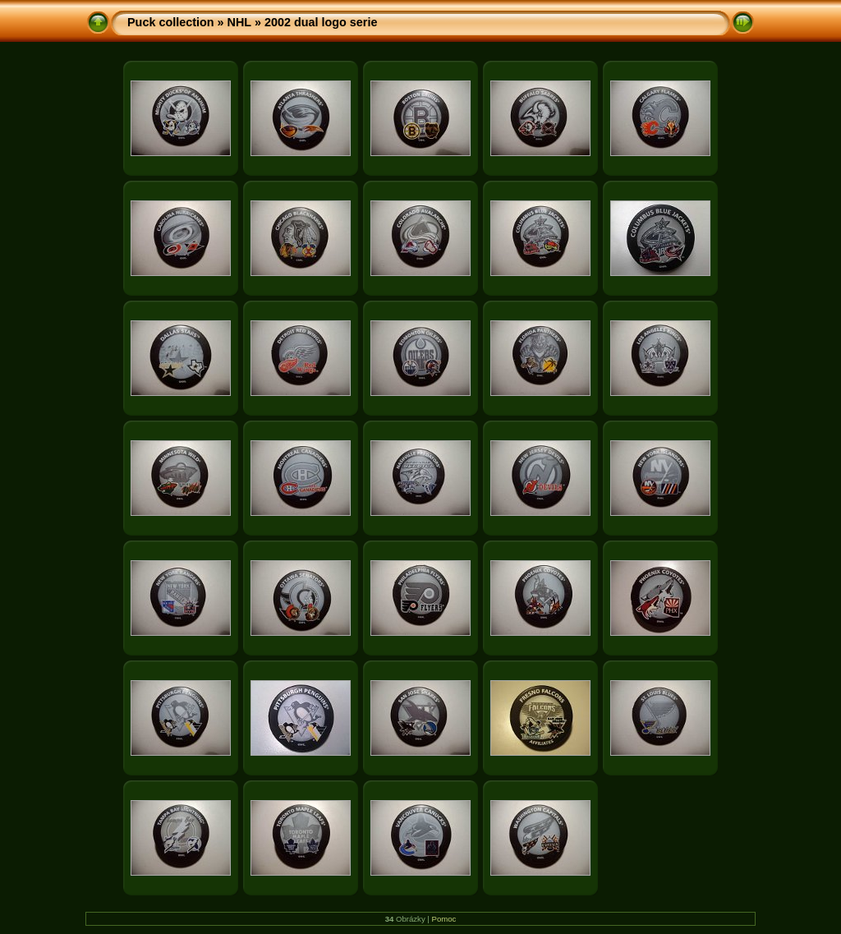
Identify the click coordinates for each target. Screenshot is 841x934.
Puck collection (170, 22)
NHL (239, 22)
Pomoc (444, 918)
